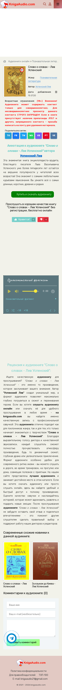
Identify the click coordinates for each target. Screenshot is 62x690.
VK (53, 135)
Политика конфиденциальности (28, 671)
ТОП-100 (43, 675)
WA (31, 135)
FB (15, 135)
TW (23, 135)
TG (8, 135)
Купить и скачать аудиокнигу (34, 194)
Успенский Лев (43, 86)
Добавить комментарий (23, 642)
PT (46, 135)
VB (38, 135)
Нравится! (24, 219)
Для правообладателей (22, 675)
